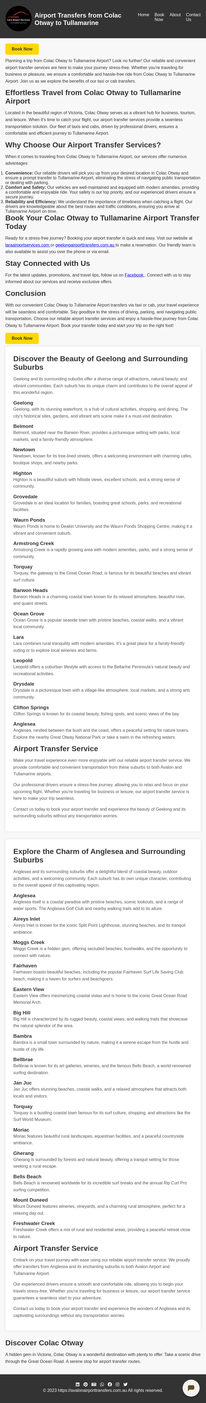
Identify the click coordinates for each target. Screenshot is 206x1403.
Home (143, 14)
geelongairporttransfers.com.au (86, 245)
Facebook (135, 275)
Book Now (159, 17)
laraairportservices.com (28, 245)
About (175, 14)
